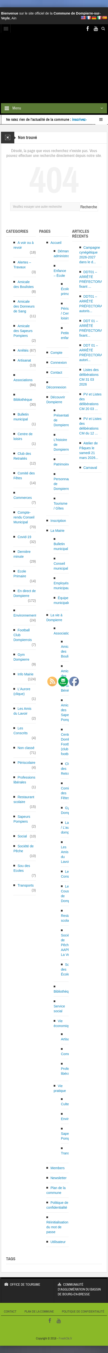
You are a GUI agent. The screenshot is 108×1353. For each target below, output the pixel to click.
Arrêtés (22, 350)
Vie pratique (60, 1088)
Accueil (55, 243)
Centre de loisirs (22, 436)
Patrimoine (62, 464)
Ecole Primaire (19, 573)
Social (22, 836)
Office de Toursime (27, 1282)
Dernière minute (22, 554)
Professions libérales (24, 779)
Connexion (58, 362)
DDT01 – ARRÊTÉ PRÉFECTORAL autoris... (91, 303)
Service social (59, 1008)
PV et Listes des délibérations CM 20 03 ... (90, 401)
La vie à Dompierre (54, 617)
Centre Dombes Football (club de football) (67, 744)
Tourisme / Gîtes (60, 506)
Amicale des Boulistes (23, 284)
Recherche (88, 206)
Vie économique (63, 1023)
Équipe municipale (62, 600)
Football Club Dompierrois (22, 635)
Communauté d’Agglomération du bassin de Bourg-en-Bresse (80, 1287)
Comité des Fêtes (24, 475)
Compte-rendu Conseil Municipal (23, 517)
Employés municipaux (62, 585)
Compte (56, 353)
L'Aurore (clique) (21, 691)
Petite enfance (67, 335)
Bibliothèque (22, 400)
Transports (25, 885)
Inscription (58, 521)
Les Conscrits (20, 730)
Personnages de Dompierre (64, 484)
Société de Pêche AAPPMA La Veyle (68, 945)
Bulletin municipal (21, 416)
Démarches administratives (65, 253)
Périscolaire (26, 763)
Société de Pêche (23, 848)
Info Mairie (25, 674)
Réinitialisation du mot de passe (57, 1227)
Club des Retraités (22, 456)
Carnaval (90, 468)
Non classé (25, 748)
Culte (65, 1104)
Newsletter (58, 1178)
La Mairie (57, 531)
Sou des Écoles (66, 969)
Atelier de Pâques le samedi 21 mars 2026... (88, 450)
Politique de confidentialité (57, 1205)
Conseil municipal (61, 566)
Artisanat (24, 360)
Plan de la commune (56, 1190)
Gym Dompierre (21, 657)
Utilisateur (58, 1242)
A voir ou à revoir (23, 245)
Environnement (24, 615)
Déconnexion (56, 387)
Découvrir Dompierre (55, 399)
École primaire (67, 291)
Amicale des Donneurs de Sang (23, 306)
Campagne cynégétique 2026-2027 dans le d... (89, 255)
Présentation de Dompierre (63, 420)
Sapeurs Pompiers (21, 819)
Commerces (22, 498)
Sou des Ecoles (21, 868)
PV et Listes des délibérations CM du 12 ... (90, 426)
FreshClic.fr (65, 1338)
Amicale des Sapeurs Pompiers (23, 331)
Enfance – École (60, 273)
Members (57, 1168)
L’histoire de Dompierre (61, 444)
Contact (56, 372)
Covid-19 (24, 537)
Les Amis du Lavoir (22, 711)
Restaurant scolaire (23, 799)
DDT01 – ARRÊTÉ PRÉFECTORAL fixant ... (91, 279)
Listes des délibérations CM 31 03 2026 (89, 377)
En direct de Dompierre (24, 593)
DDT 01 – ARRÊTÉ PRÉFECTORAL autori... (91, 352)
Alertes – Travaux (22, 264)
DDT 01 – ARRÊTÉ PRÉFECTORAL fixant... (91, 328)
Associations (23, 380)
